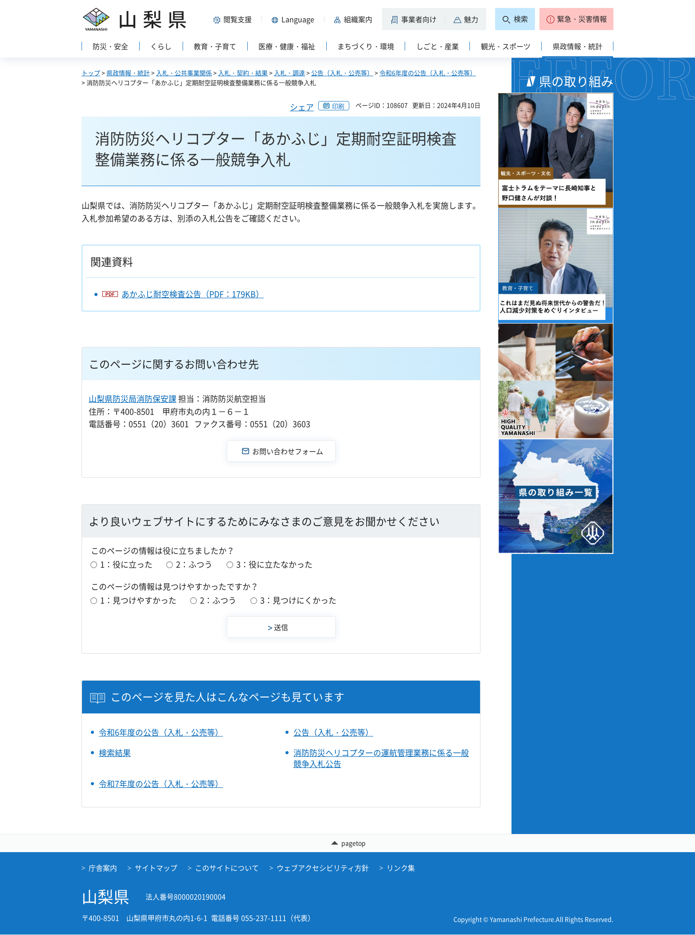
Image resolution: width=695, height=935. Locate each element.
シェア (302, 107)
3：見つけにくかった (298, 600)
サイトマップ (156, 868)
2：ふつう (194, 564)
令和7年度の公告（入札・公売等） (161, 783)
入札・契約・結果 (243, 72)
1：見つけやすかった (138, 600)
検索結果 (115, 752)
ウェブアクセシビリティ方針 (323, 868)
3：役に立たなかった (274, 564)
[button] (234, 19)
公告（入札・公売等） (342, 72)
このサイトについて (227, 868)
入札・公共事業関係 (184, 72)
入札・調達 (289, 72)
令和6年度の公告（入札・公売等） (427, 72)
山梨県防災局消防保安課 (132, 399)
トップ (91, 72)
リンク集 (401, 868)
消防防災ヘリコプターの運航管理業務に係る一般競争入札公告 (381, 758)
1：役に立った (126, 564)
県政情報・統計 (128, 72)
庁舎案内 (103, 868)
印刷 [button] (338, 105)
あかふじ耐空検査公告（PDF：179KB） (192, 294)
